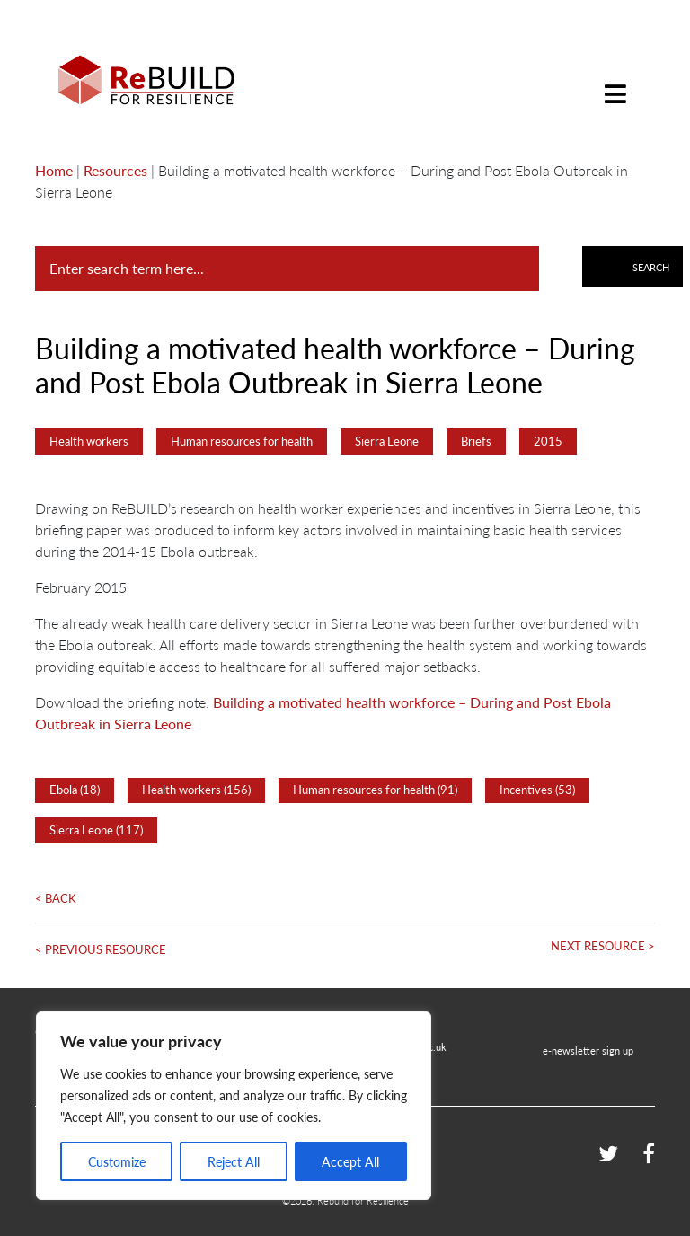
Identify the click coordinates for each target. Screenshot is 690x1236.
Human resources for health (242, 441)
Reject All (234, 1161)
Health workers (88, 441)
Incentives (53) (537, 789)
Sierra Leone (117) (96, 830)
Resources (115, 170)
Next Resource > (603, 946)
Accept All (350, 1161)
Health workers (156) (196, 789)
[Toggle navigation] (615, 80)
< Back (55, 898)
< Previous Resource (100, 949)
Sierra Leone (387, 441)
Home (54, 170)
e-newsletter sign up (588, 1050)
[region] (233, 1105)
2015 (548, 441)
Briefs (476, 441)
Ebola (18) (74, 789)
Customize (117, 1161)
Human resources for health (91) (375, 789)
